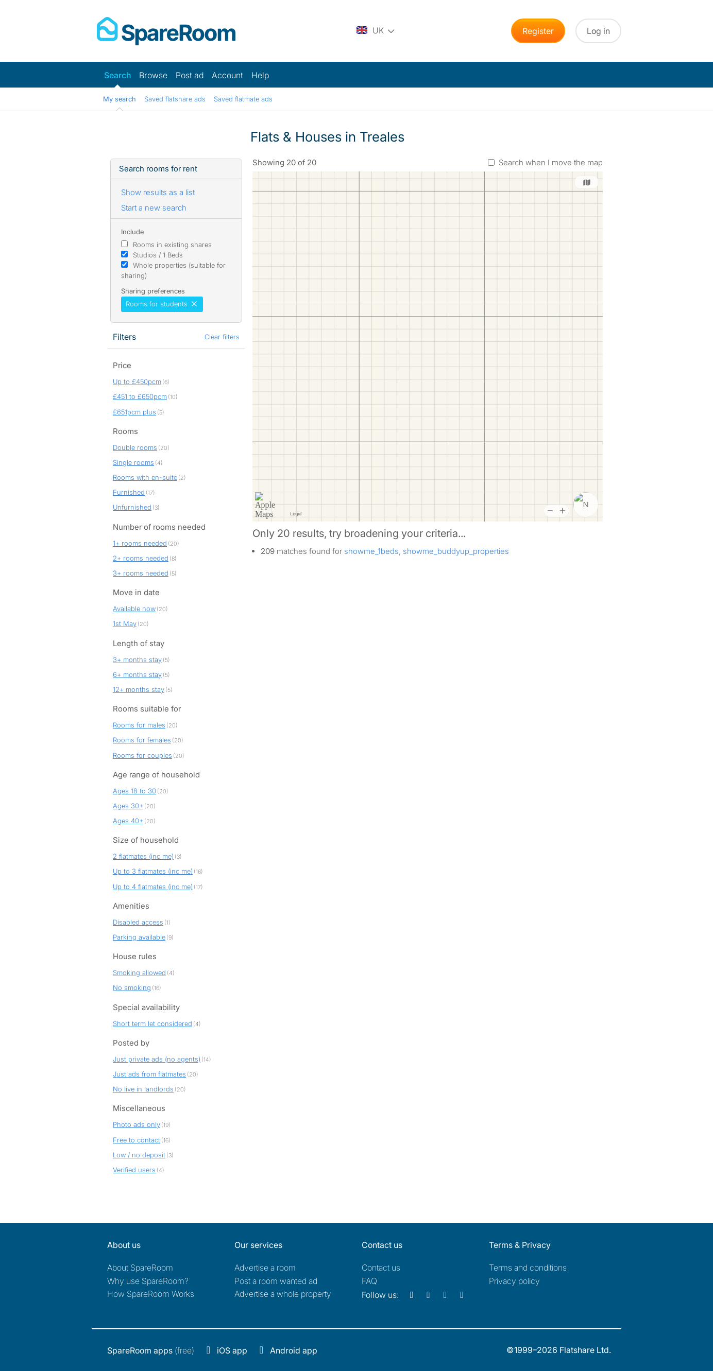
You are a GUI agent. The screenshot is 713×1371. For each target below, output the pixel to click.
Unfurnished (132, 507)
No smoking (132, 987)
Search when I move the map (551, 162)
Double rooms (135, 447)
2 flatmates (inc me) (143, 856)
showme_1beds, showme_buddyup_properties (426, 551)
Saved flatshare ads (175, 99)
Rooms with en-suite (145, 477)
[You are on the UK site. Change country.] (376, 31)
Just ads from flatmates (149, 1074)
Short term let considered (152, 1023)
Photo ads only (136, 1124)
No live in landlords (143, 1089)
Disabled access (138, 922)
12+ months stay (138, 689)
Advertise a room (265, 1267)
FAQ (369, 1281)
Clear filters (222, 337)
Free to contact (136, 1140)
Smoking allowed (139, 972)
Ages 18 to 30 (134, 791)
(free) (150, 1350)
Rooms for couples (142, 755)
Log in (598, 31)
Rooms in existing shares (172, 244)
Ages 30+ (128, 806)
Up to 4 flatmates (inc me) (153, 886)
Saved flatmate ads (243, 99)
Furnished (129, 492)
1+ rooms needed (140, 543)
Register (538, 31)
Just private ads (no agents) (156, 1059)
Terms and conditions (528, 1267)
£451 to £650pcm (140, 396)
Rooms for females (142, 740)
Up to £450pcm (137, 381)
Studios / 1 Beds (158, 255)
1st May (125, 623)
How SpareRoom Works (150, 1294)
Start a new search (153, 208)
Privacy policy (514, 1281)
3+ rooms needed (140, 573)
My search (119, 99)
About (140, 1267)
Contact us (381, 1267)
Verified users (134, 1170)
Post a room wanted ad (275, 1281)
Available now (134, 608)
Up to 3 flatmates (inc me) (153, 871)
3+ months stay (137, 659)
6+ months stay (137, 674)
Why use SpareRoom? (148, 1281)
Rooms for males (139, 725)
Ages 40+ (128, 821)
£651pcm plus (134, 412)
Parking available (139, 937)
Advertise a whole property (282, 1294)
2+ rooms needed (140, 558)
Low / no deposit (139, 1155)
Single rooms (133, 462)
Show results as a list (158, 192)
